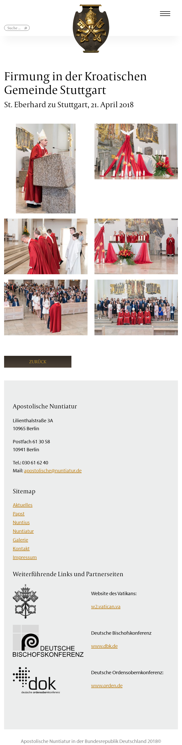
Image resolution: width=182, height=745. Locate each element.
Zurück (37, 362)
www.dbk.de (104, 646)
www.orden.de (107, 685)
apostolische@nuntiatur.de (53, 470)
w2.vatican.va (106, 606)
